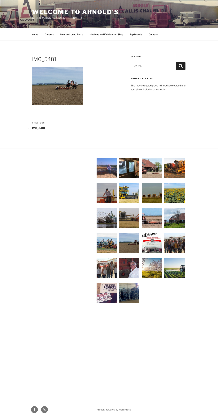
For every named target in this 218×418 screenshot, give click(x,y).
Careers (49, 34)
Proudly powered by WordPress (114, 409)
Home (35, 34)
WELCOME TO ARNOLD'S (75, 12)
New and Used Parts (71, 34)
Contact (153, 34)
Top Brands (136, 34)
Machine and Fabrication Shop (106, 34)
